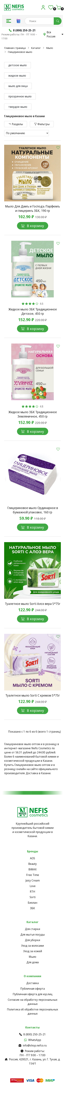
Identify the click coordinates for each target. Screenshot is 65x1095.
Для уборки (32, 940)
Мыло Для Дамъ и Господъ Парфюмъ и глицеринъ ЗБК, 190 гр (32, 208)
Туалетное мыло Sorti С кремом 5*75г (32, 695)
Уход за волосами (32, 946)
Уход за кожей (32, 951)
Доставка (32, 983)
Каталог (36, 48)
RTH (32, 891)
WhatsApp (32, 1040)
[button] (8, 20)
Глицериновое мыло (20, 52)
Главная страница (15, 48)
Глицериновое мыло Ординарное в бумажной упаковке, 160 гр (32, 510)
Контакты (32, 1027)
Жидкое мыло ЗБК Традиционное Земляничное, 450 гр (32, 414)
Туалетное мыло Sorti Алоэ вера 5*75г (32, 604)
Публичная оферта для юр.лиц (33, 994)
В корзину (32, 225)
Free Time (32, 875)
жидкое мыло (17, 75)
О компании (32, 976)
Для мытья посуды (32, 934)
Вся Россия (53, 34)
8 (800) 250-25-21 (32, 1034)
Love (33, 886)
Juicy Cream (32, 880)
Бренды (32, 851)
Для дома (33, 962)
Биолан (32, 903)
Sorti (33, 897)
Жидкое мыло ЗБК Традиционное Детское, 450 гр (32, 311)
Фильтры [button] (42, 124)
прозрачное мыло (20, 96)
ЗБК (32, 908)
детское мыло (17, 65)
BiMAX (32, 869)
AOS (32, 858)
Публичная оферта (32, 988)
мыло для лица (18, 86)
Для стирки (32, 929)
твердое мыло (17, 107)
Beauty (32, 864)
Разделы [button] (15, 124)
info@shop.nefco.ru (33, 1045)
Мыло (49, 48)
